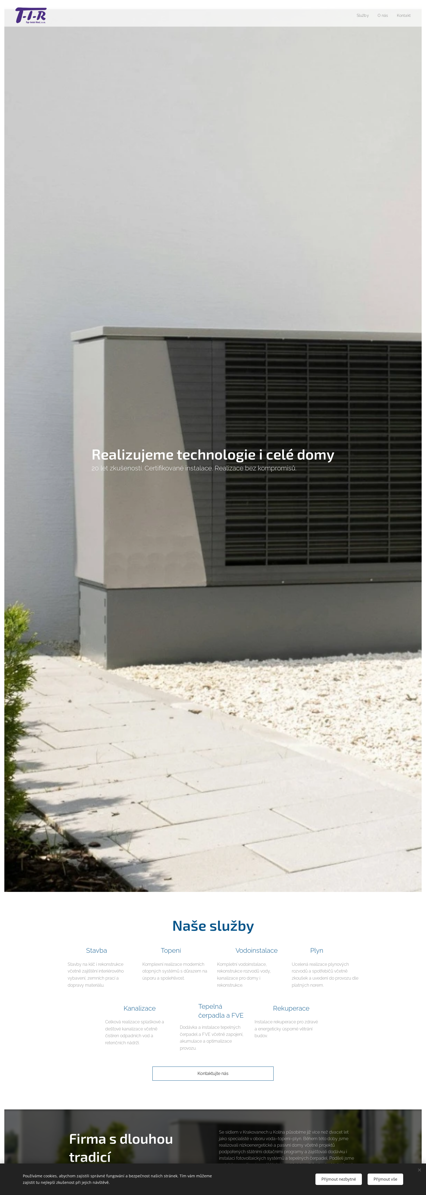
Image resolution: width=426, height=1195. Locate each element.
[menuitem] (361, 15)
